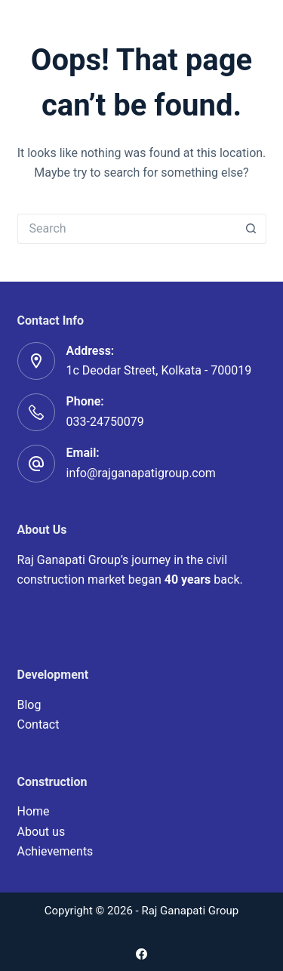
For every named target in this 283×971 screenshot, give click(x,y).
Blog (29, 705)
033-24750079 (105, 422)
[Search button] (251, 229)
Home (33, 811)
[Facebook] (141, 954)
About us (41, 832)
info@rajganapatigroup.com (141, 473)
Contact (38, 724)
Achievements (55, 851)
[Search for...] (126, 229)
